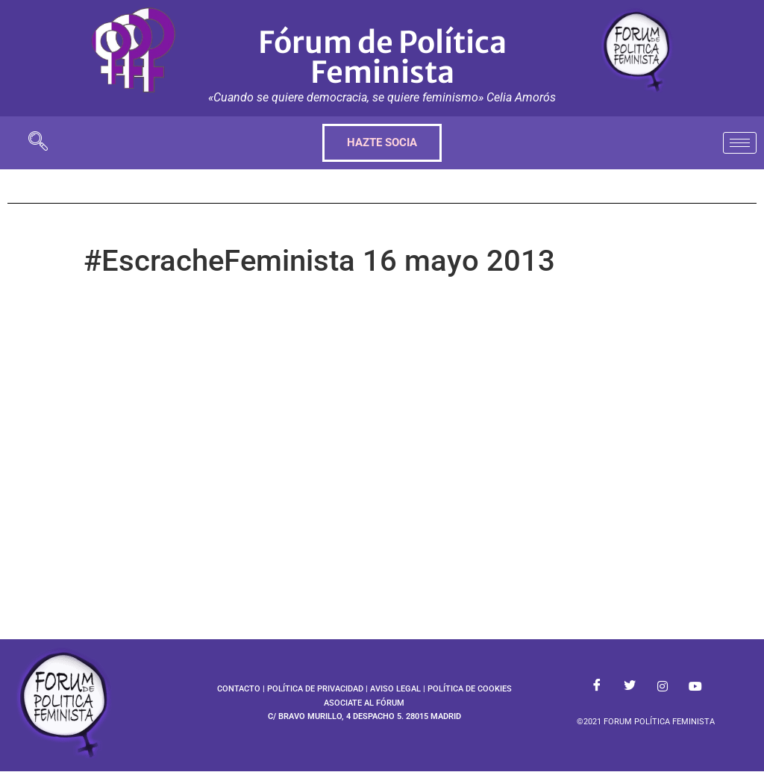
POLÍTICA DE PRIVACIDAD (315, 689)
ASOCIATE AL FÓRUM (364, 703)
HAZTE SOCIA (382, 142)
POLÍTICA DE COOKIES (470, 689)
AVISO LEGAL (395, 689)
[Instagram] (662, 686)
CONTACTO (238, 689)
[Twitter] (630, 686)
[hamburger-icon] (740, 143)
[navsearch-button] (38, 142)
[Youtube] (695, 686)
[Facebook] (597, 686)
